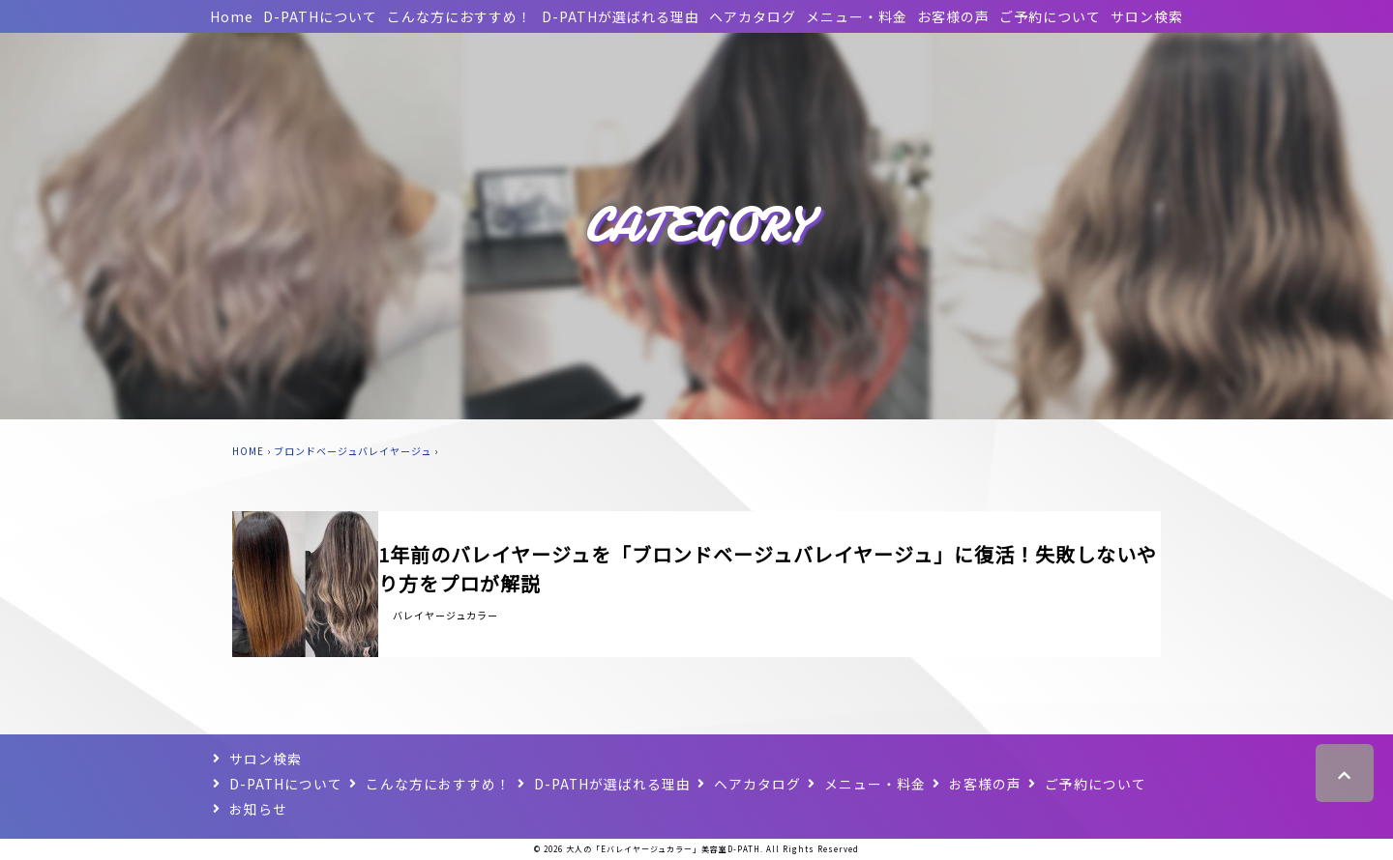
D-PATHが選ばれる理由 (620, 16)
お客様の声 (953, 16)
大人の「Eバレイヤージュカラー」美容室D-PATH (663, 849)
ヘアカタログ (752, 16)
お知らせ (258, 808)
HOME (248, 451)
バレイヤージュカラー (445, 615)
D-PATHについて (320, 16)
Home (231, 16)
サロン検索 (1147, 16)
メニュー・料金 (856, 16)
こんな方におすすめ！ (459, 16)
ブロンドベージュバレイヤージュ (352, 451)
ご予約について (1050, 16)
